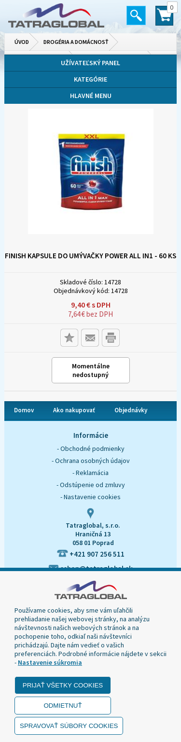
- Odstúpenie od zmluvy (90, 484)
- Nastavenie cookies (90, 496)
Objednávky (130, 410)
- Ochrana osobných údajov (91, 460)
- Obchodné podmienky (91, 448)
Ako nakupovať (74, 410)
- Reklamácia (90, 472)
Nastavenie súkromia (50, 662)
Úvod (21, 41)
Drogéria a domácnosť (76, 41)
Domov (24, 410)
